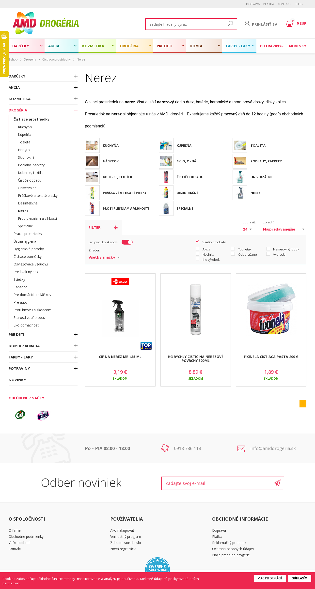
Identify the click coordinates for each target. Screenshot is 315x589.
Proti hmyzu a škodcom (32, 310)
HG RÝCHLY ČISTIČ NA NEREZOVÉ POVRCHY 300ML (195, 358)
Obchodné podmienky (26, 536)
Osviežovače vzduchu (31, 264)
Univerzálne (27, 188)
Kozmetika (93, 45)
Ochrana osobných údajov (233, 548)
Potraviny (271, 45)
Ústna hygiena (25, 241)
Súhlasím (299, 578)
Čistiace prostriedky (56, 59)
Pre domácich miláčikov (32, 294)
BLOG (299, 4)
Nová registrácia (123, 548)
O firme (15, 530)
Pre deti (165, 45)
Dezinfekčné (28, 203)
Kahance (20, 287)
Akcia (53, 45)
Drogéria (129, 45)
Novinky (297, 45)
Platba (268, 4)
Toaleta (24, 142)
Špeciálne (25, 226)
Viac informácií (270, 578)
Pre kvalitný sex (26, 271)
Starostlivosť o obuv (30, 317)
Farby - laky (238, 45)
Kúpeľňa (24, 134)
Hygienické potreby (29, 249)
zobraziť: (249, 222)
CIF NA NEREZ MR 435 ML (120, 356)
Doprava (253, 4)
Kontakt (284, 4)
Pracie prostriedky (28, 233)
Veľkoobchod (19, 542)
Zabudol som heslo (125, 542)
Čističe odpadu (29, 180)
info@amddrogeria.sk (273, 448)
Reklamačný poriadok (229, 542)
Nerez (81, 59)
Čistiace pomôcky (28, 256)
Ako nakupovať (122, 530)
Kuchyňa (25, 126)
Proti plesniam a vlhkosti (37, 218)
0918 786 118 (187, 448)
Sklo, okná (26, 157)
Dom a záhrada (198, 48)
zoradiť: (268, 222)
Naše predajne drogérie (231, 555)
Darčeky (20, 45)
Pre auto (20, 302)
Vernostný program (125, 536)
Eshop (13, 59)
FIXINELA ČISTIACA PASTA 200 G (271, 356)
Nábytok (25, 149)
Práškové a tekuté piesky (38, 195)
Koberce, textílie (31, 172)
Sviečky (19, 279)
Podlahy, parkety (31, 165)
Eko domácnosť (26, 325)
